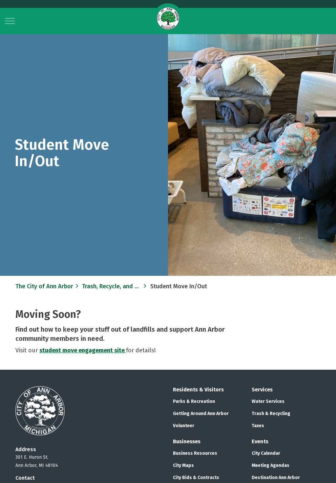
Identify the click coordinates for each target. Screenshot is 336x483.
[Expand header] (10, 21)
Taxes (258, 425)
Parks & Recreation (194, 401)
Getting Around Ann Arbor (201, 413)
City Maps (183, 465)
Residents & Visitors (198, 389)
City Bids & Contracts (196, 477)
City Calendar (266, 453)
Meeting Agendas (270, 465)
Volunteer (183, 425)
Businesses (186, 441)
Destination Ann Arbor (276, 477)
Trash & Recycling (271, 413)
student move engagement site (82, 350)
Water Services (268, 401)
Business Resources (195, 453)
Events (260, 441)
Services (262, 389)
